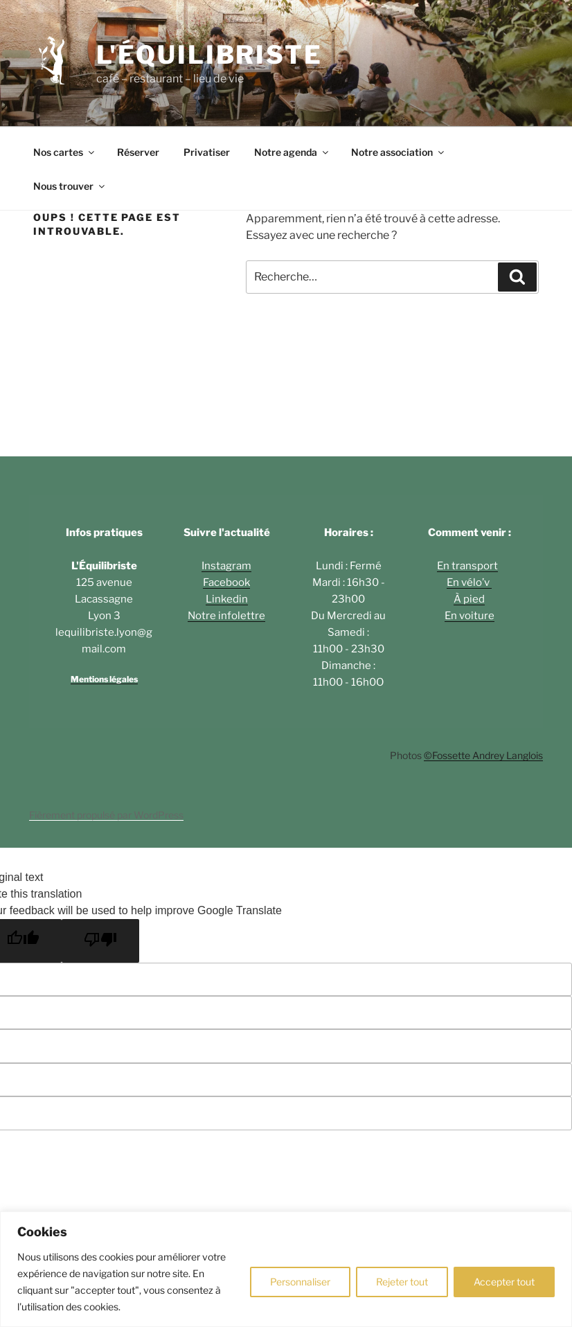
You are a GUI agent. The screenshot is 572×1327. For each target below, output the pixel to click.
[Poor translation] (100, 941)
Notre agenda (292, 152)
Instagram (226, 566)
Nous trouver (70, 186)
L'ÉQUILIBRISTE (209, 54)
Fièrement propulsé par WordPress (106, 815)
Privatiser (207, 152)
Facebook (226, 582)
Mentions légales (104, 679)
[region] (286, 1269)
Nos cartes (64, 152)
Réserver (138, 152)
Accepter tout (504, 1282)
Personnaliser (300, 1282)
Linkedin (227, 599)
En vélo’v (469, 582)
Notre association (398, 152)
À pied (469, 599)
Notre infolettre (226, 615)
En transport (467, 566)
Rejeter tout (402, 1282)
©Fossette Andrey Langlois (483, 755)
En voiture (469, 615)
